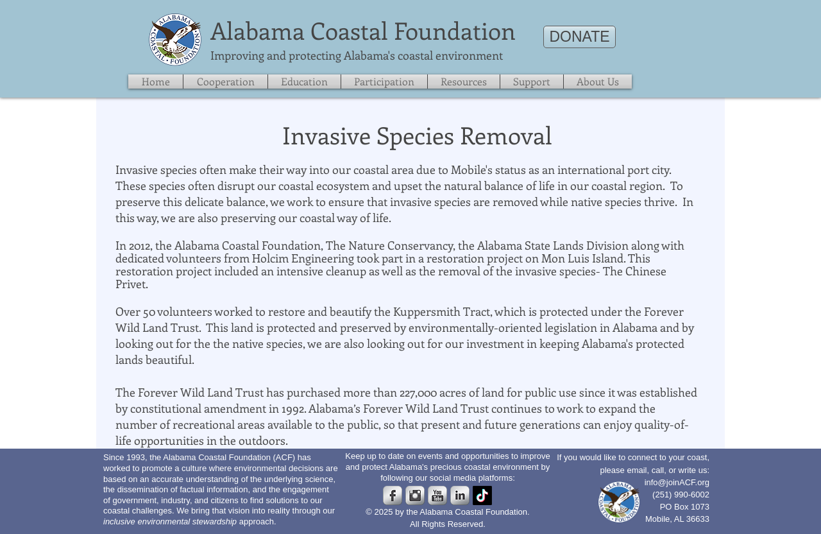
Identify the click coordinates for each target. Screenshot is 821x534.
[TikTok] (482, 495)
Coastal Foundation (413, 30)
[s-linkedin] (460, 495)
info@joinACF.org (677, 482)
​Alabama (257, 30)
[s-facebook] (392, 495)
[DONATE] (579, 37)
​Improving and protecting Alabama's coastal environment (356, 55)
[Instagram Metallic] (415, 495)
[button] (531, 81)
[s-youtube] (437, 495)
